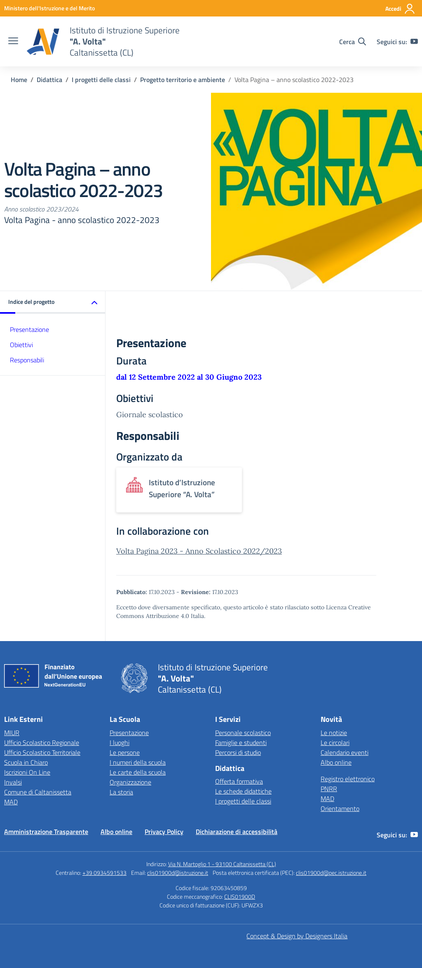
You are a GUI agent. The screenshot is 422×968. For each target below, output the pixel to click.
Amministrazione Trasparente (46, 831)
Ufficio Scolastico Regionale (41, 742)
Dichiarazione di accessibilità (236, 831)
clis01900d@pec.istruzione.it (331, 872)
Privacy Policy (164, 831)
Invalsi (13, 782)
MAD (11, 802)
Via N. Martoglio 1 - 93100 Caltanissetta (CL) (222, 864)
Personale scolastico (243, 733)
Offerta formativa (239, 781)
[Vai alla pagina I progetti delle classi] (101, 80)
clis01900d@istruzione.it (177, 872)
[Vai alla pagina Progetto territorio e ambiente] (182, 80)
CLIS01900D (239, 896)
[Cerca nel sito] (352, 41)
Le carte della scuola (138, 772)
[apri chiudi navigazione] (13, 42)
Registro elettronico (348, 779)
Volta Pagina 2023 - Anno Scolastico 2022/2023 (199, 551)
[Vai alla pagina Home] (19, 80)
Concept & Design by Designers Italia (296, 936)
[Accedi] (400, 8)
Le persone (125, 752)
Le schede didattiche (243, 791)
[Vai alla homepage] (42, 41)
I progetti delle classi (243, 801)
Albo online (336, 762)
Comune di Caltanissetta (37, 792)
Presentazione (29, 329)
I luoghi (119, 742)
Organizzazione (130, 782)
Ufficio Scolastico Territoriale (42, 752)
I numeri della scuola (138, 762)
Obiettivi (21, 345)
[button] (53, 302)
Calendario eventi (344, 752)
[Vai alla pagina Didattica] (49, 80)
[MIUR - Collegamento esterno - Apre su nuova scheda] (49, 8)
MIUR (11, 733)
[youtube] (414, 41)
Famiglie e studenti (241, 742)
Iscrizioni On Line (27, 772)
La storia (121, 792)
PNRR (329, 789)
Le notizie (334, 733)
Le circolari (335, 742)
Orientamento (340, 808)
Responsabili (27, 360)
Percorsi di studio (238, 752)
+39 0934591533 (104, 872)
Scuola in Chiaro (26, 762)
